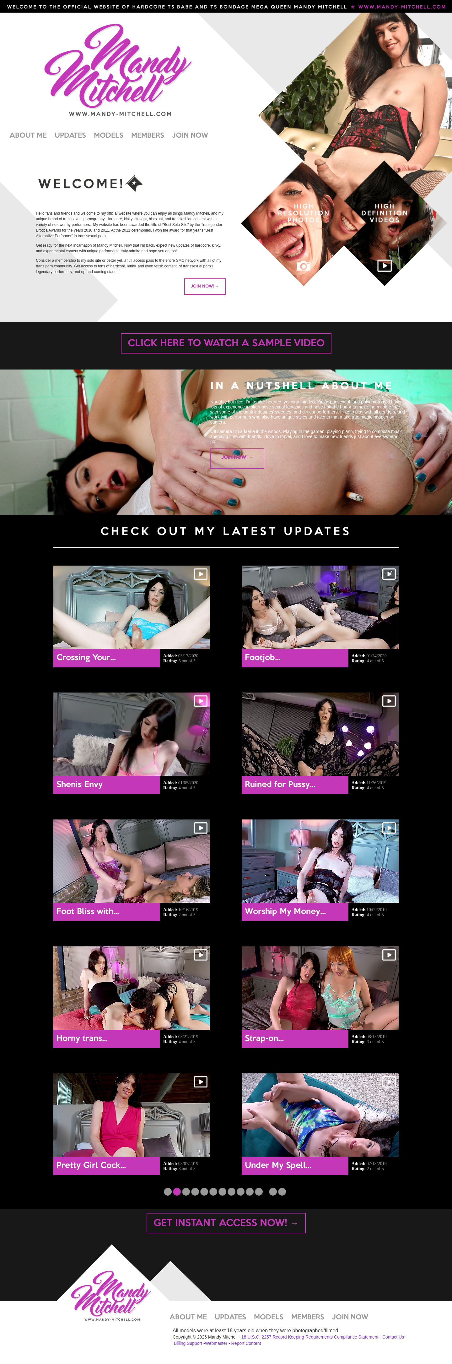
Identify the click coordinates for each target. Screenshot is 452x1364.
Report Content (246, 1343)
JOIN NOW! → (205, 286)
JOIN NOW (190, 136)
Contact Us (393, 1336)
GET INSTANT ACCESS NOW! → (226, 1223)
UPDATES (70, 136)
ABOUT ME (28, 136)
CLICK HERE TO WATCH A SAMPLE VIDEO (226, 343)
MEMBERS (147, 136)
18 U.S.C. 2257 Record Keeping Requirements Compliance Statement (310, 1336)
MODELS (108, 136)
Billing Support (188, 1343)
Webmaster (216, 1343)
